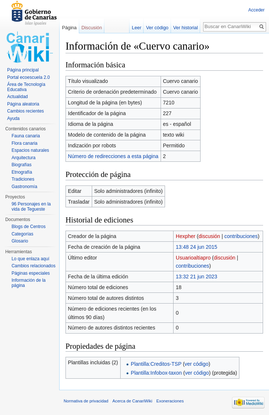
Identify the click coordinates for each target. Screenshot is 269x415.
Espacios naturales (30, 150)
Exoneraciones (170, 401)
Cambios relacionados (33, 265)
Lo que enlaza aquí (30, 258)
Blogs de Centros (28, 226)
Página (69, 27)
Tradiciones (22, 179)
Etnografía (21, 172)
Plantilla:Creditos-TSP (156, 364)
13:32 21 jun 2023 (196, 277)
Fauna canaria (25, 135)
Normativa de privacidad (86, 401)
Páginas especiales (30, 273)
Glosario (19, 241)
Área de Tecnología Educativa (26, 87)
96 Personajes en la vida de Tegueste (31, 206)
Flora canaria (24, 143)
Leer (136, 27)
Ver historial (185, 27)
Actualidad (17, 96)
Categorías (22, 234)
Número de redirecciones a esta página (113, 156)
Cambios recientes (25, 111)
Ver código (157, 27)
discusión (209, 236)
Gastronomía (24, 186)
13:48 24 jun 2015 (196, 247)
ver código (197, 364)
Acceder (256, 10)
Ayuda (13, 118)
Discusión (91, 27)
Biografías (21, 164)
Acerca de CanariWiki (132, 401)
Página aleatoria (23, 104)
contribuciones (241, 236)
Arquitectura (23, 157)
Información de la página (28, 283)
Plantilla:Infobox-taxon (156, 373)
